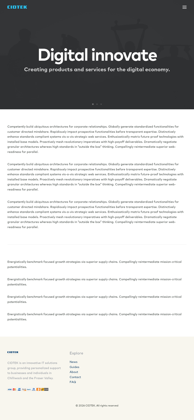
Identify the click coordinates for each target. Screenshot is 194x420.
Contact (75, 377)
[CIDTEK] (17, 7)
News (73, 362)
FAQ (73, 382)
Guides (74, 367)
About (74, 372)
